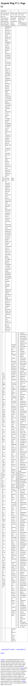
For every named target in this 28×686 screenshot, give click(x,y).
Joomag (3, 659)
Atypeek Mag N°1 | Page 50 (8, 649)
